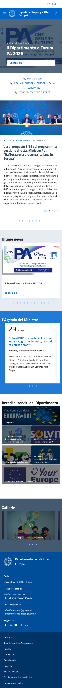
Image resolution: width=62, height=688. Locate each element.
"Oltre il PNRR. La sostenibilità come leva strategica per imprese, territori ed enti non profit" (30, 341)
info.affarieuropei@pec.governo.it (20, 613)
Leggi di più (18, 62)
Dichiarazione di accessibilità (18, 677)
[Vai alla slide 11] (48, 303)
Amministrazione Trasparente (18, 643)
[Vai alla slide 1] (19, 221)
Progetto (8, 666)
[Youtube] (16, 625)
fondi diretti (32, 78)
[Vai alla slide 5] (32, 221)
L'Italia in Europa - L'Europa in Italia (32, 83)
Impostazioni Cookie (13, 683)
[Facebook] (5, 625)
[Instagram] (21, 625)
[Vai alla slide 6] (36, 221)
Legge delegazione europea (32, 92)
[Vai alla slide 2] (22, 221)
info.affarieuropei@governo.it (18, 610)
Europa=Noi (32, 87)
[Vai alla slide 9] (41, 303)
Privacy (7, 649)
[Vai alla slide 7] (39, 221)
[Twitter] (11, 625)
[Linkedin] (26, 625)
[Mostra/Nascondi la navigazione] (4, 13)
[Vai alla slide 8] (43, 221)
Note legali (9, 654)
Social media (10, 660)
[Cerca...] (56, 13)
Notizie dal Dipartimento (17, 140)
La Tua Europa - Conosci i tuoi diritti (26, 537)
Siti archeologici (11, 671)
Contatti (8, 637)
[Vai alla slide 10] (44, 303)
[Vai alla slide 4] (29, 221)
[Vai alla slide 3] (26, 221)
